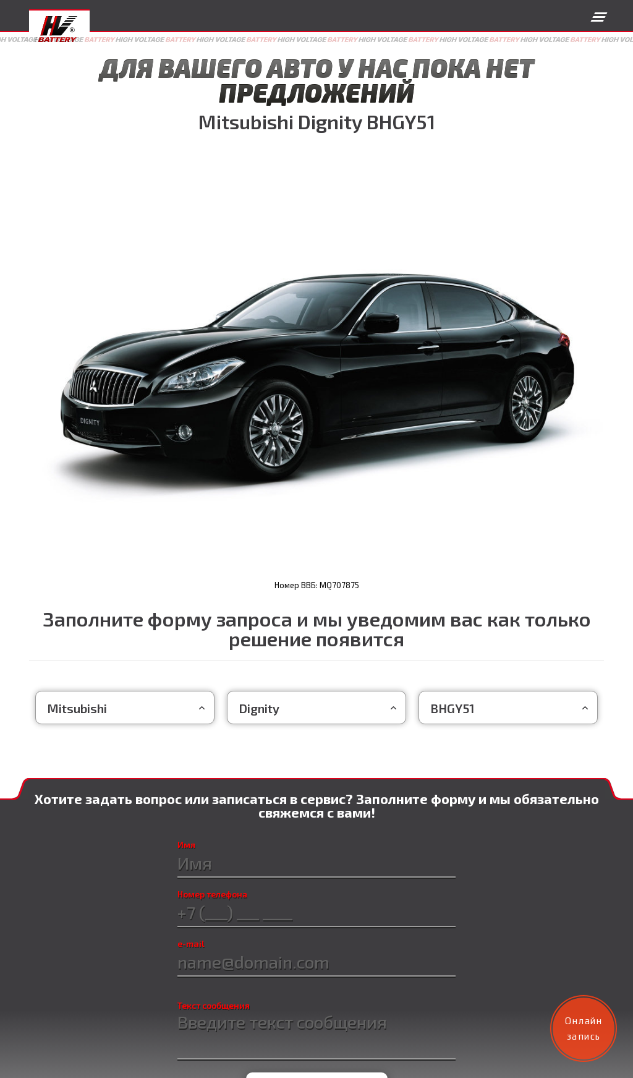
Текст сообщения (213, 1005)
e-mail (191, 943)
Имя (185, 845)
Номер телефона (212, 894)
